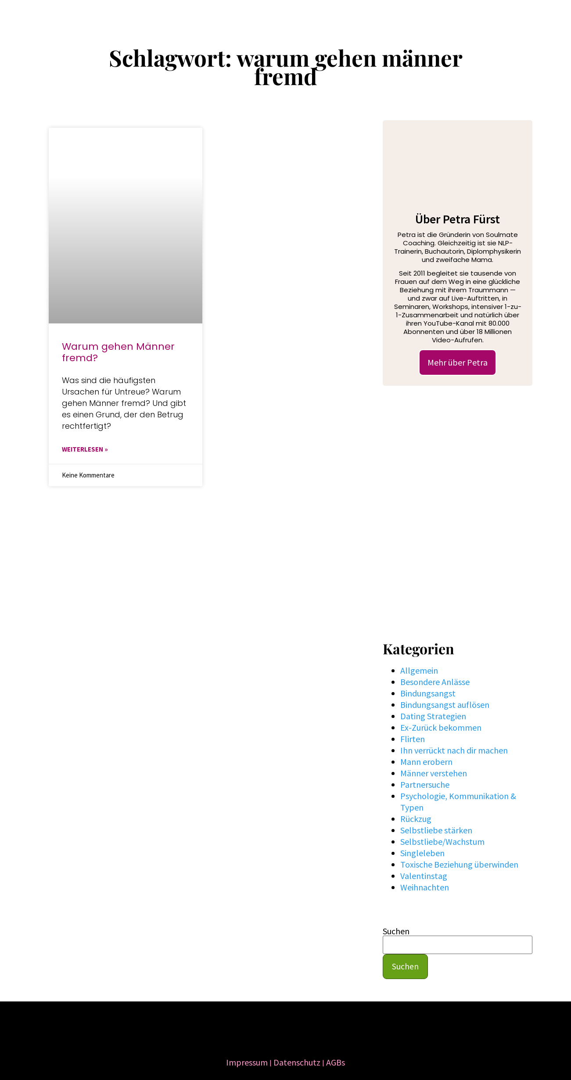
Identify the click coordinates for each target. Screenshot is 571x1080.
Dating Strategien (433, 715)
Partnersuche (424, 784)
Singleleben (422, 852)
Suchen (396, 931)
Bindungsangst (428, 693)
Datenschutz (296, 1062)
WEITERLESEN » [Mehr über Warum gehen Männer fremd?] (85, 449)
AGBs (335, 1062)
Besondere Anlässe (435, 681)
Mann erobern (426, 761)
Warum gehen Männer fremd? (118, 352)
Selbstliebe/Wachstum (442, 841)
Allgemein (419, 670)
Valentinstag (423, 875)
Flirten (412, 738)
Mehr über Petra (457, 362)
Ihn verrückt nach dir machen (454, 750)
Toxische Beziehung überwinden (459, 864)
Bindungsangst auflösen (444, 704)
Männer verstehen (433, 773)
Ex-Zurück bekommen (440, 727)
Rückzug (415, 818)
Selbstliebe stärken (436, 830)
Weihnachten (424, 887)
